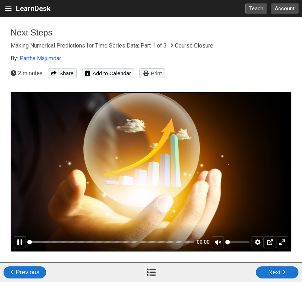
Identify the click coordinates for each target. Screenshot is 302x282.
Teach (256, 8)
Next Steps (31, 32)
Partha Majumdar (40, 58)
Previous (24, 272)
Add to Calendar (108, 73)
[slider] (110, 242)
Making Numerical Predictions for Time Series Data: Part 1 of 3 (89, 45)
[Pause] (20, 242)
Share (62, 73)
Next (277, 272)
